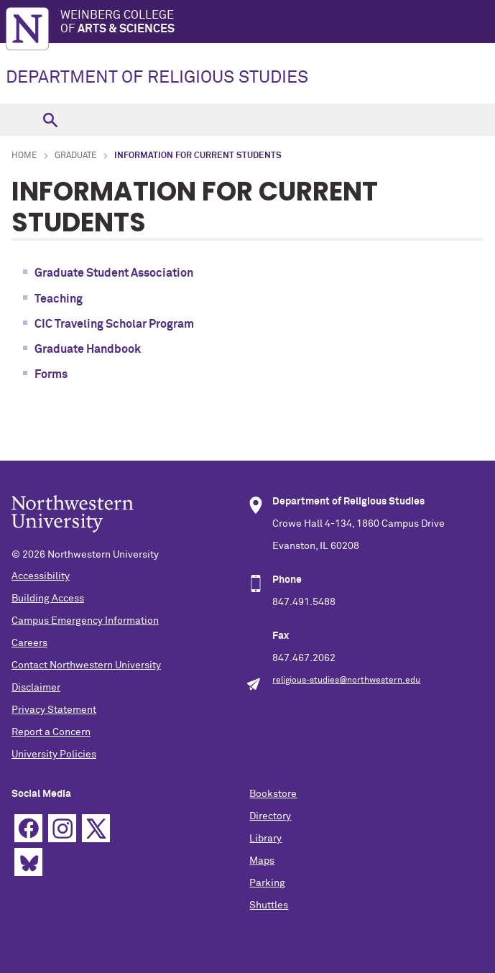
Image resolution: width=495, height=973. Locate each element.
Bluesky (28, 862)
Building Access (47, 599)
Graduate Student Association (113, 273)
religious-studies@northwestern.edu (346, 680)
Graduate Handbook (87, 349)
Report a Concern (51, 732)
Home (24, 156)
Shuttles (268, 905)
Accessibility (40, 576)
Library (265, 839)
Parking (267, 883)
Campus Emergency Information (85, 621)
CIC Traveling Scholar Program (114, 324)
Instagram (62, 828)
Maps (261, 861)
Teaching (58, 299)
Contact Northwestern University (86, 665)
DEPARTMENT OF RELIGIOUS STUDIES (157, 77)
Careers (29, 643)
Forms (51, 374)
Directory (270, 816)
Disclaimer (35, 688)
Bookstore (273, 794)
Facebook (28, 828)
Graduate (76, 156)
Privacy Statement (53, 710)
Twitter (96, 828)
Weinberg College (277, 22)
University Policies (53, 755)
